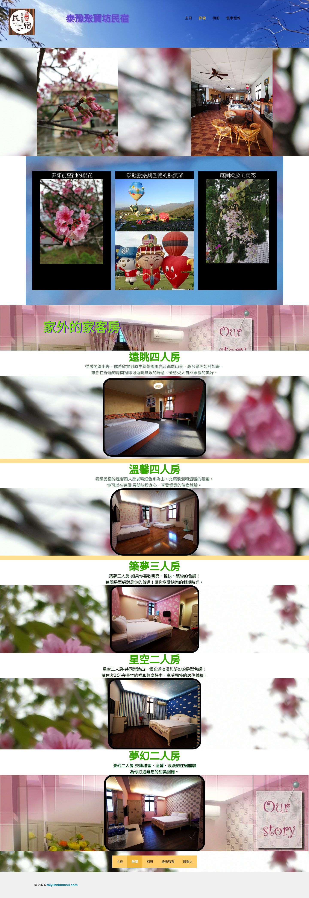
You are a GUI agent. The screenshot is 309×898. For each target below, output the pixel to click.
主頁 (188, 18)
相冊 (216, 18)
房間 (202, 18)
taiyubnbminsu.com (62, 885)
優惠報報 (233, 18)
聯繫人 (188, 861)
